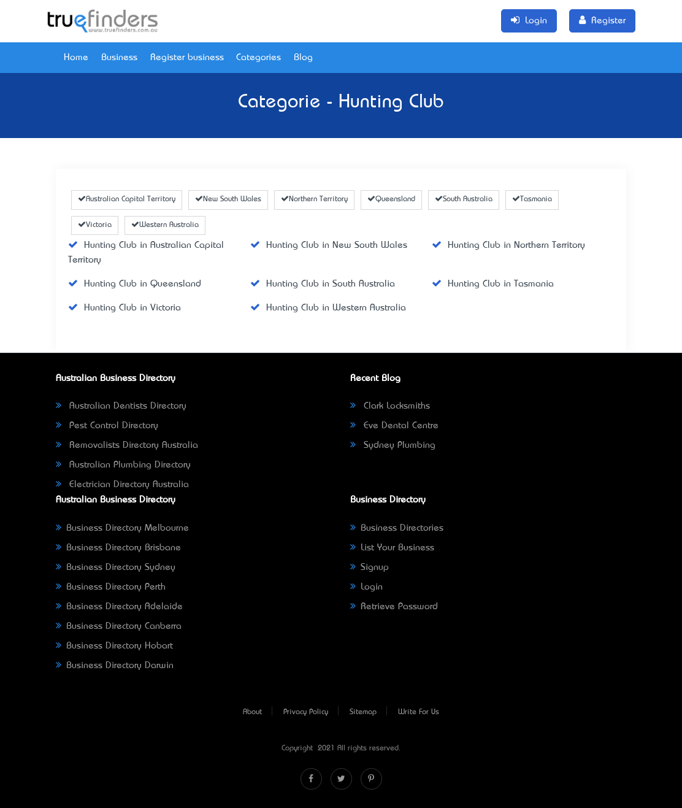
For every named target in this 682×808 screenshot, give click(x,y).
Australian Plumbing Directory (123, 465)
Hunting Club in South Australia (322, 284)
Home (76, 57)
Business (119, 57)
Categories (258, 57)
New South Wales (228, 199)
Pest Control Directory (107, 425)
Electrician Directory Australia (122, 484)
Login (366, 587)
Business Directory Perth (111, 587)
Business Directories (396, 528)
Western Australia (165, 225)
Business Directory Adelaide (119, 606)
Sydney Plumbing (392, 445)
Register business (187, 57)
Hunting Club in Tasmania (493, 284)
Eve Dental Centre (394, 425)
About (252, 712)
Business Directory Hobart (114, 646)
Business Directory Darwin (115, 665)
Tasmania (532, 199)
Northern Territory (314, 199)
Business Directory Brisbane (118, 548)
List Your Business (392, 548)
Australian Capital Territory (126, 199)
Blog (303, 57)
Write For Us (418, 712)
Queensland (391, 199)
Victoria (95, 225)
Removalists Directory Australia (127, 445)
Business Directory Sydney (115, 567)
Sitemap (363, 712)
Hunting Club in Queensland (134, 284)
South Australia (463, 199)
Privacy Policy (305, 712)
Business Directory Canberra (119, 626)
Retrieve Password (394, 606)
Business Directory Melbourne (122, 528)
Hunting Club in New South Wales (328, 245)
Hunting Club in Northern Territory (508, 245)
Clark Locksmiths (390, 406)
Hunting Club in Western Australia (328, 308)
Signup (369, 567)
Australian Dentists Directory (121, 406)
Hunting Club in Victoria (124, 308)
